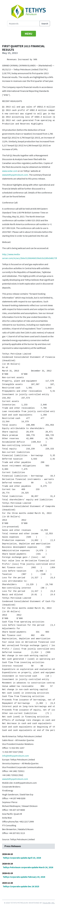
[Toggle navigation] (28, 33)
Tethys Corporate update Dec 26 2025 (21, 886)
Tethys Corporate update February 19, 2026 (24, 876)
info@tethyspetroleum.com (15, 755)
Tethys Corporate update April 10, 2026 (22, 857)
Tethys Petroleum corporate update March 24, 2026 (28, 867)
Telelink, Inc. (48, 902)
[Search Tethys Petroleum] (23, 23)
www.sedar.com (9, 170)
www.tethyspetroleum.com (15, 174)
